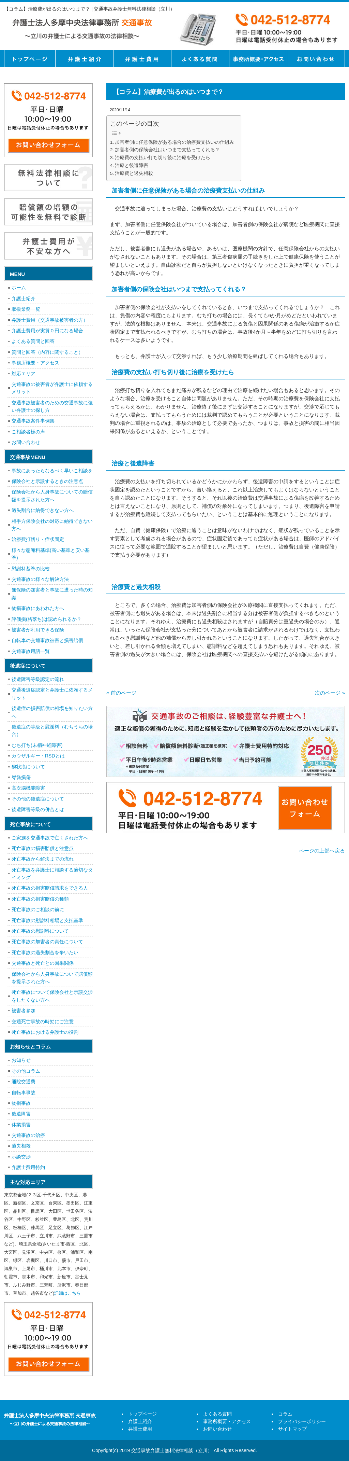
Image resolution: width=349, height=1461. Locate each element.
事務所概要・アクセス (258, 58)
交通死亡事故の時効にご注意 (43, 1021)
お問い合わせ (26, 442)
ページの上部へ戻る (322, 850)
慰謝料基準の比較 (31, 568)
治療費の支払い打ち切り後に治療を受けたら (162, 157)
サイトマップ (292, 1429)
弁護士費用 (142, 58)
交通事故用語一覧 (31, 651)
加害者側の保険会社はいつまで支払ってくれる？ (167, 149)
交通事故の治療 (28, 1135)
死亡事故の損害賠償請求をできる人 (50, 888)
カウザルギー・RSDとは (38, 756)
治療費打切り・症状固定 (38, 539)
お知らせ (21, 1060)
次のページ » (330, 693)
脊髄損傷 (21, 777)
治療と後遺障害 (131, 165)
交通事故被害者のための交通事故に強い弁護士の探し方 (52, 406)
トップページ (29, 58)
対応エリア (23, 373)
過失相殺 (21, 1146)
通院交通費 (23, 1081)
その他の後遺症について (38, 799)
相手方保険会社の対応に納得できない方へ (52, 524)
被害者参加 (23, 1010)
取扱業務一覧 (26, 309)
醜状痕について (28, 766)
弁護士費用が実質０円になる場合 (47, 330)
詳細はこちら (67, 1293)
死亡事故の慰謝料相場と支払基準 (47, 920)
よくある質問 (200, 58)
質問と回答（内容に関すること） (47, 352)
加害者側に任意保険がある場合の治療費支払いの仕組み (174, 142)
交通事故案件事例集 (33, 420)
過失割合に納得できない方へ (43, 510)
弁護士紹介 (84, 58)
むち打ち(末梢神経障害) (37, 745)
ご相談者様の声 (28, 431)
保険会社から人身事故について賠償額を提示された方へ (52, 977)
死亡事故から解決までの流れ (43, 859)
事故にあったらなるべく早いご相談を (52, 470)
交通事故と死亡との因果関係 (43, 963)
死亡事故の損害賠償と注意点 (43, 848)
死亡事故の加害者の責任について (47, 941)
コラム (285, 1414)
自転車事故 (23, 1092)
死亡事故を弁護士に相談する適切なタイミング (52, 873)
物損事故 (21, 1103)
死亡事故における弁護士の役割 (45, 1032)
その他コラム (26, 1071)
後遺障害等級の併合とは (38, 809)
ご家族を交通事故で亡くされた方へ (50, 837)
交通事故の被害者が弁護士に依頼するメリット (52, 387)
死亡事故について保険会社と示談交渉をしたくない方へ (52, 995)
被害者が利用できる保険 (38, 629)
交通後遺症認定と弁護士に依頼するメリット (52, 693)
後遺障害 (21, 1113)
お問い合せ (316, 58)
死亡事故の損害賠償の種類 (40, 899)
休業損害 (21, 1124)
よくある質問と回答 (33, 341)
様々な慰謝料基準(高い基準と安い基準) (51, 553)
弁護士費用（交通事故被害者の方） (50, 320)
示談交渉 (21, 1156)
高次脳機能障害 (28, 788)
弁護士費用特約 (28, 1167)
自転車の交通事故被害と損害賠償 (47, 640)
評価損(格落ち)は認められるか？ (46, 619)
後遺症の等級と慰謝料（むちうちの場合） (52, 730)
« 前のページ (121, 693)
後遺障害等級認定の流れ (38, 679)
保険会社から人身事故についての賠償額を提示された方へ (52, 495)
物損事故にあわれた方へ (38, 608)
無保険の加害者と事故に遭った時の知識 (52, 593)
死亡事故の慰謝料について (40, 931)
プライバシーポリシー (302, 1421)
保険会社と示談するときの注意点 (47, 481)
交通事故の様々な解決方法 (40, 579)
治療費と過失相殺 (134, 173)
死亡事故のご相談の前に (38, 909)
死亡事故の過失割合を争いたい (45, 952)
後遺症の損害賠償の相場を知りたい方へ (52, 712)
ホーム (19, 287)
